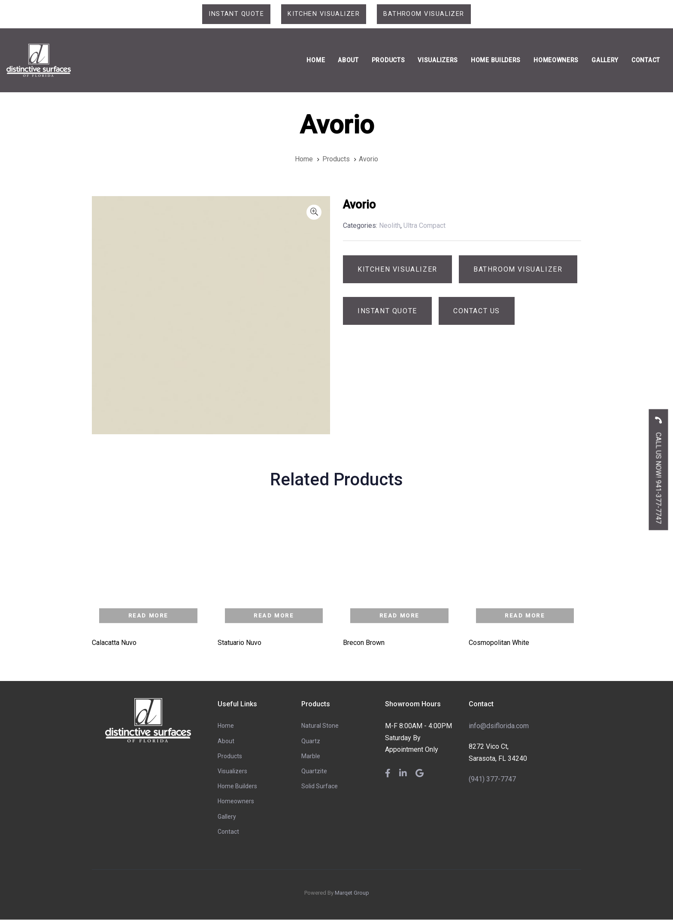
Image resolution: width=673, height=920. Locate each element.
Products (230, 757)
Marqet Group (352, 893)
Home (226, 726)
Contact (228, 832)
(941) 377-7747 (492, 779)
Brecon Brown (364, 643)
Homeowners (236, 802)
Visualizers (232, 772)
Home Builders (237, 787)
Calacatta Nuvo (114, 643)
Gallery (227, 817)
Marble (310, 757)
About (226, 741)
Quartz (310, 741)
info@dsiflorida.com (499, 727)
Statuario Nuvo (239, 643)
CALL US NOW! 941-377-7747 (658, 467)
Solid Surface (319, 787)
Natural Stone (320, 726)
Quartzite (314, 772)
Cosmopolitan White (499, 643)
